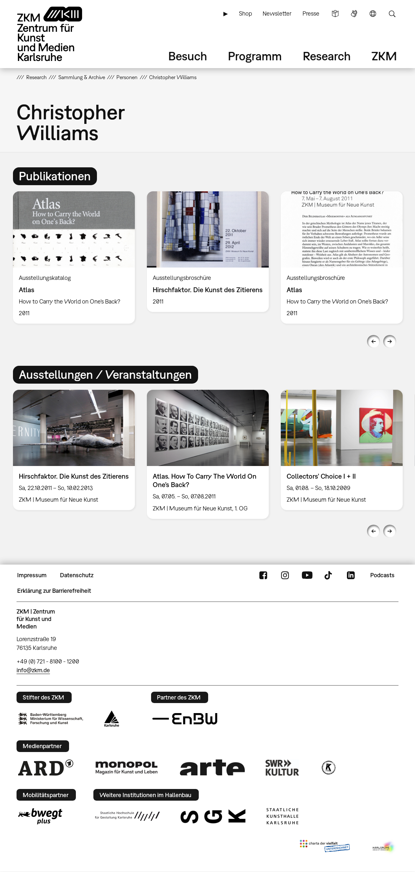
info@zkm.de (33, 670)
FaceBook (263, 575)
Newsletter (277, 13)
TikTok (329, 575)
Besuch (187, 56)
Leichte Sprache (335, 13)
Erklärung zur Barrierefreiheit (54, 590)
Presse (310, 13)
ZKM (384, 56)
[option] (74, 257)
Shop (245, 13)
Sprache (372, 13)
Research (327, 56)
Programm (255, 56)
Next (389, 341)
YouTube (307, 575)
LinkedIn (350, 575)
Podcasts (382, 575)
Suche (391, 13)
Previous (373, 341)
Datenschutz (76, 575)
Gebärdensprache (354, 13)
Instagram (285, 575)
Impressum (32, 575)
